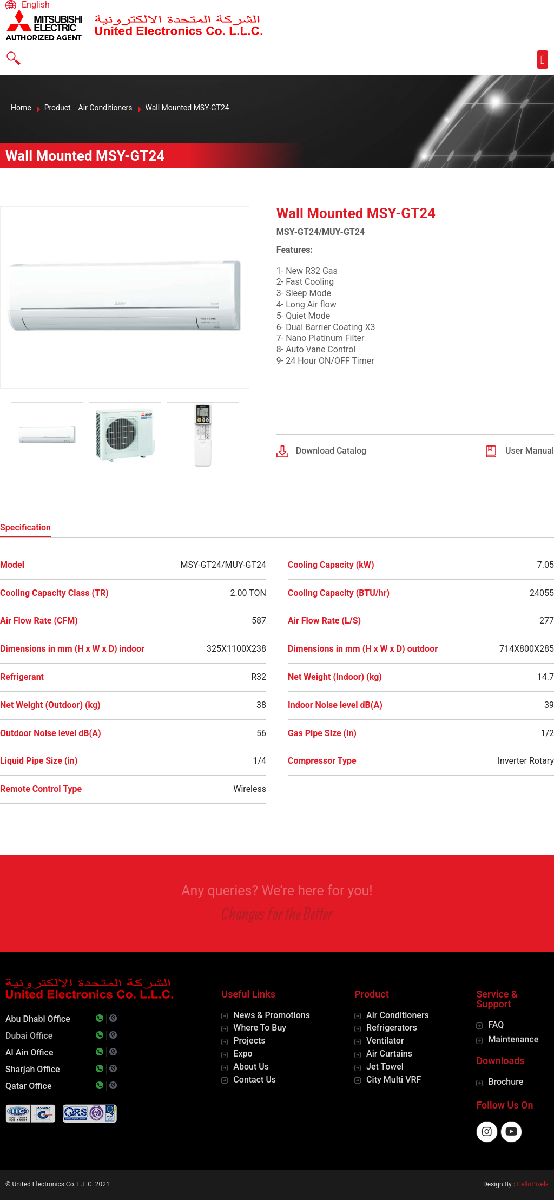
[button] (543, 60)
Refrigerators (391, 1027)
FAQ (496, 1025)
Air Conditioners (397, 1015)
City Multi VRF (393, 1079)
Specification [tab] (25, 527)
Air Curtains (389, 1053)
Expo (242, 1053)
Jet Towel (385, 1066)
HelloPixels (533, 1184)
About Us (251, 1066)
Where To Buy (259, 1027)
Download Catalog (331, 450)
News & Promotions (271, 1015)
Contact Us (254, 1079)
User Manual (529, 450)
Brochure (505, 1082)
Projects (249, 1040)
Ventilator (385, 1040)
